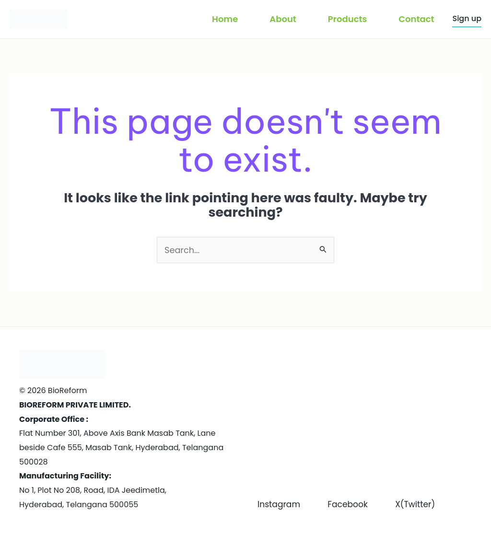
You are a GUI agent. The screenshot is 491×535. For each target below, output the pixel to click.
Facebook (354, 490)
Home (225, 19)
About (282, 19)
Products (347, 19)
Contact (416, 19)
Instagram (280, 490)
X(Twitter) (278, 505)
